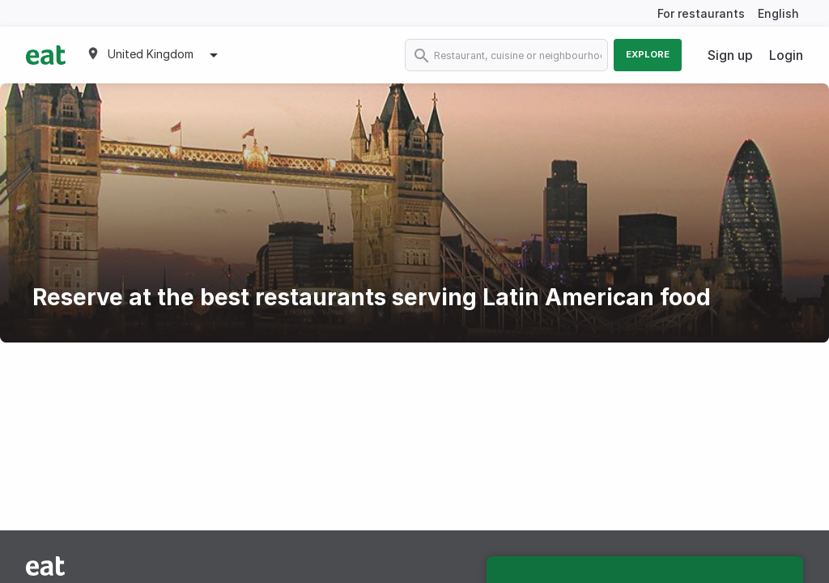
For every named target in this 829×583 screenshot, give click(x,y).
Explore (648, 54)
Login (786, 55)
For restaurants (701, 13)
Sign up (730, 55)
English (778, 13)
